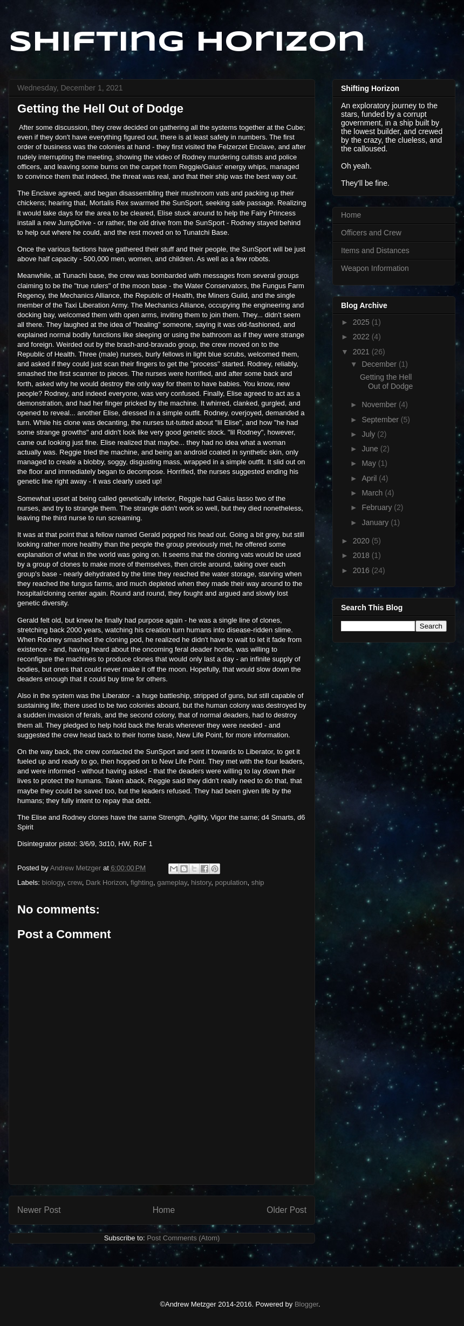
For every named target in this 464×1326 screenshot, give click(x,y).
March (373, 492)
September (380, 419)
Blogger (306, 1304)
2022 (362, 336)
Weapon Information (375, 268)
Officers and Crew (371, 232)
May (369, 463)
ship (257, 882)
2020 (362, 540)
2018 (362, 555)
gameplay (172, 882)
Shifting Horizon (187, 43)
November (379, 404)
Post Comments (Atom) (183, 1238)
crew (74, 882)
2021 (362, 351)
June (370, 448)
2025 (362, 322)
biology (53, 882)
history (201, 882)
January (376, 522)
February (377, 507)
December (379, 364)
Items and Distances (375, 250)
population (231, 882)
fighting (142, 882)
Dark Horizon (106, 882)
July (369, 434)
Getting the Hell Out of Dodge (386, 381)
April (370, 478)
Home (164, 1210)
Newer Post (39, 1210)
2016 (362, 570)
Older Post (286, 1210)
